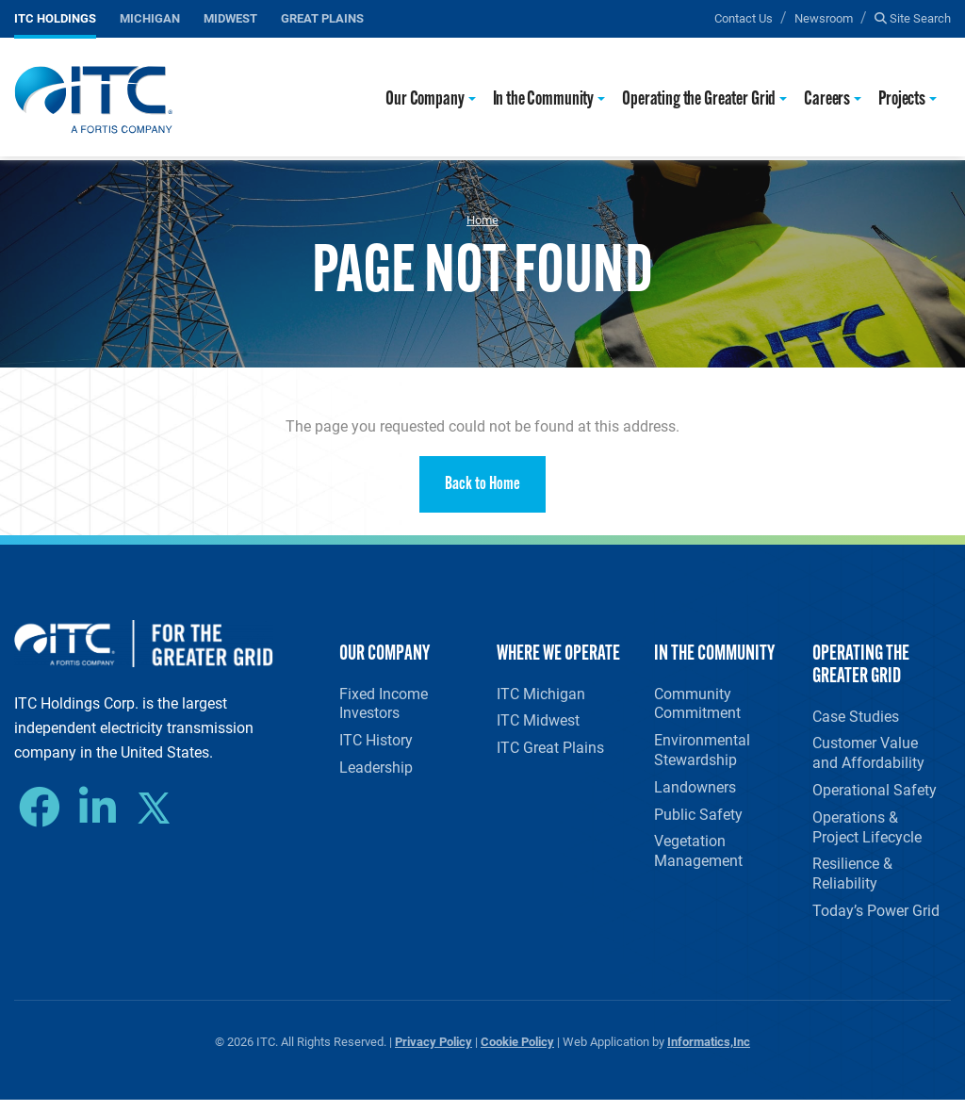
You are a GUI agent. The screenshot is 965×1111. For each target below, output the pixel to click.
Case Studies (855, 717)
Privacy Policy (433, 1052)
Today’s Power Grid (876, 920)
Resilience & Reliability (852, 881)
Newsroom (823, 17)
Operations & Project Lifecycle (867, 833)
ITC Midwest (538, 722)
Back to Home (482, 485)
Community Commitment (697, 704)
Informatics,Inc (708, 1052)
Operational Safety (874, 794)
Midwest (230, 17)
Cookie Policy (517, 1052)
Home (482, 219)
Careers (827, 99)
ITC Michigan (541, 694)
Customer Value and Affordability (868, 755)
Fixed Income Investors (383, 704)
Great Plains (322, 17)
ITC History (376, 742)
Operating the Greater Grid (699, 99)
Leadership (376, 771)
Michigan (150, 17)
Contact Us (743, 17)
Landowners (695, 791)
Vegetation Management (698, 858)
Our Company (424, 99)
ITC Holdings (55, 17)
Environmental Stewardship (702, 752)
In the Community (544, 99)
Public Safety (698, 820)
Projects (901, 99)
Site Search (913, 17)
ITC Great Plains (550, 751)
